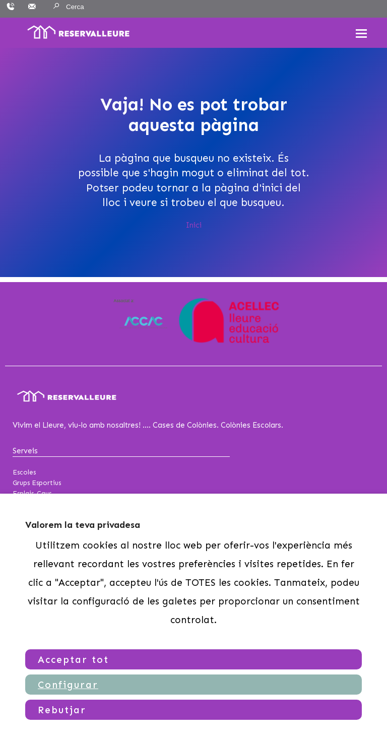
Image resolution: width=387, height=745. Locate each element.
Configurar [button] (68, 685)
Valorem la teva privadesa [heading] (82, 524)
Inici (194, 225)
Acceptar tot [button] (73, 659)
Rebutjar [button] (62, 710)
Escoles (24, 472)
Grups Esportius (37, 483)
